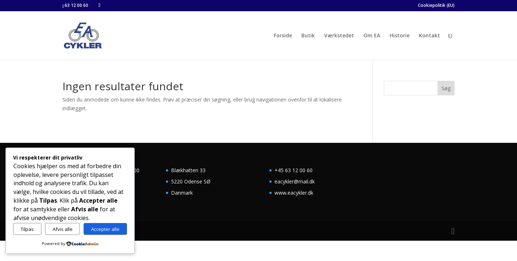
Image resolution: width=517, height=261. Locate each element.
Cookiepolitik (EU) (436, 5)
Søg (446, 88)
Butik (308, 36)
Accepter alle (105, 229)
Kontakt (429, 36)
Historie (400, 36)
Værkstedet (339, 36)
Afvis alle (63, 229)
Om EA (371, 36)
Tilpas (27, 229)
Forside (283, 36)
